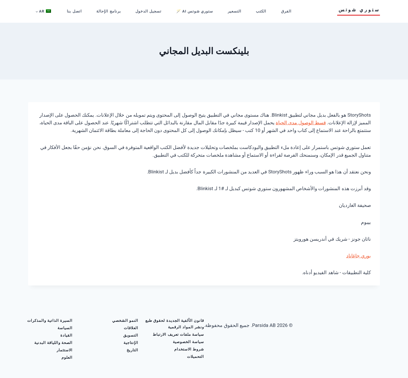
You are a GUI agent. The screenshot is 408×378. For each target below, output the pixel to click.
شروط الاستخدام (189, 349)
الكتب (261, 11)
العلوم (67, 357)
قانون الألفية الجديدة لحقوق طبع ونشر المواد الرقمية (174, 323)
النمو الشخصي (125, 320)
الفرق (286, 11)
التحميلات (195, 356)
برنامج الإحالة (108, 11)
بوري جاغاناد (358, 256)
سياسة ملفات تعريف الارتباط (178, 334)
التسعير (234, 11)
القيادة (66, 335)
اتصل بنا (74, 11)
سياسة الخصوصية (188, 342)
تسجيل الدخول (148, 11)
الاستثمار (65, 350)
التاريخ (132, 350)
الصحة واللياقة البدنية (53, 343)
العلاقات (131, 328)
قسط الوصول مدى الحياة (301, 122)
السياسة (65, 328)
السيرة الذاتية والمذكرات (50, 320)
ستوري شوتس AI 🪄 (194, 11)
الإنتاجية (131, 343)
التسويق (130, 335)
